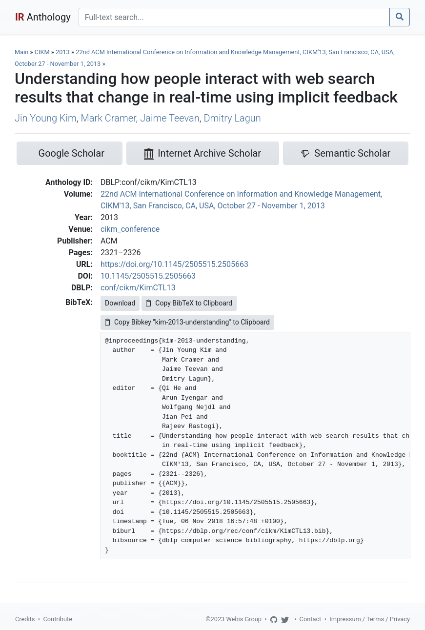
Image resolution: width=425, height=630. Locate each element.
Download (120, 303)
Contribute (57, 619)
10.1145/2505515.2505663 (148, 276)
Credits (25, 619)
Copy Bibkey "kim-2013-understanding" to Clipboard (187, 322)
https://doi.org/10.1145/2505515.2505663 (174, 264)
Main (21, 52)
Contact (311, 619)
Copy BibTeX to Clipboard (189, 303)
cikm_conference (130, 229)
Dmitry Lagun (232, 118)
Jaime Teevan (169, 118)
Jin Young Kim (46, 118)
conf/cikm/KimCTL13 (138, 287)
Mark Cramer (108, 118)
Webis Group (244, 619)
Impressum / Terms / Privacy (369, 619)
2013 (63, 52)
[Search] (234, 17)
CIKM (42, 52)
